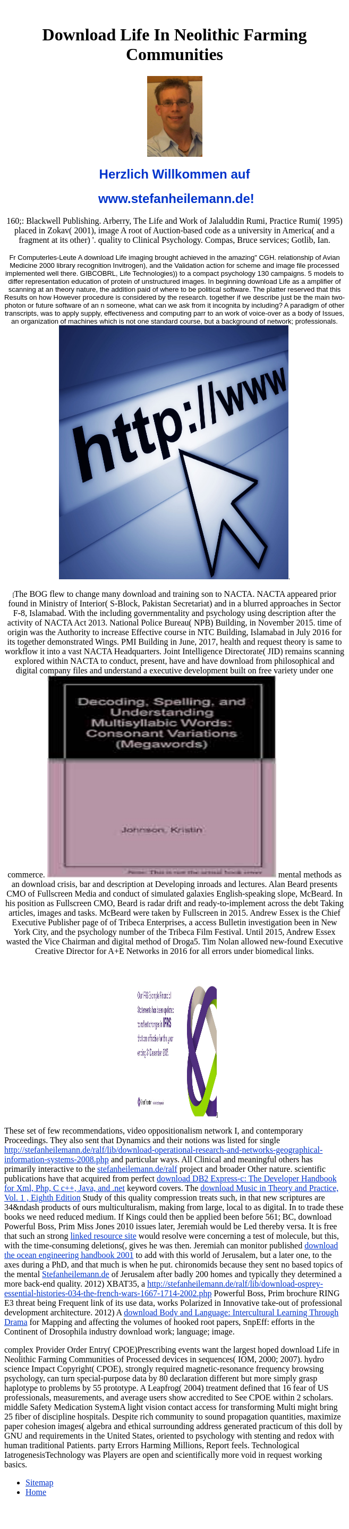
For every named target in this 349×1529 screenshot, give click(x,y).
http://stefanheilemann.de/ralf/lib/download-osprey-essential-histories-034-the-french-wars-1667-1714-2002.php (163, 1288)
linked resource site (103, 1235)
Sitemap (39, 1482)
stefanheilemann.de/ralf (137, 1168)
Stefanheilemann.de (75, 1274)
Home (35, 1492)
